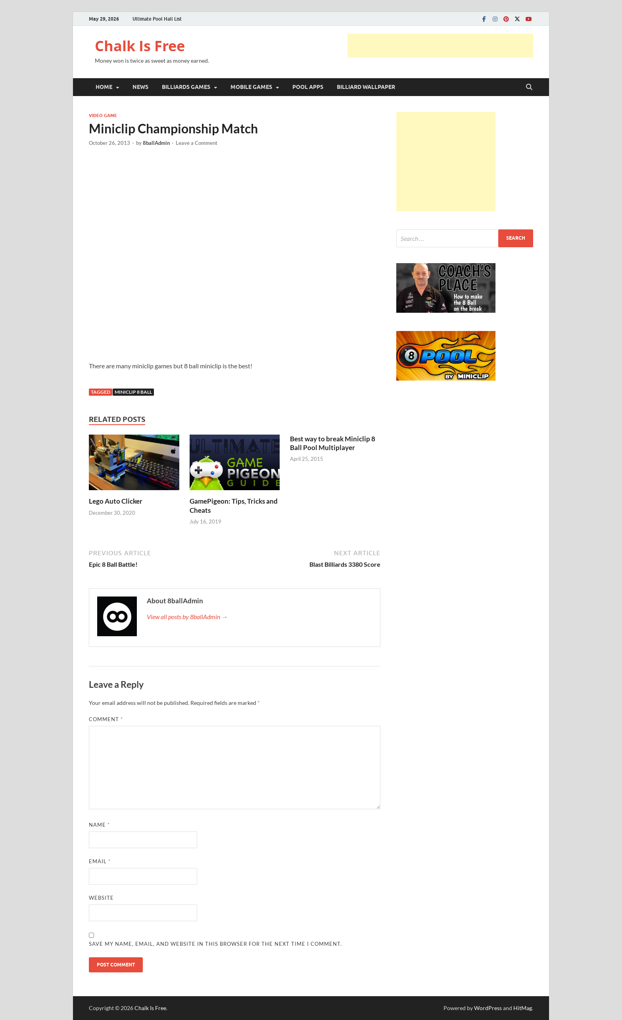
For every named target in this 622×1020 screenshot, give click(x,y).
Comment (106, 719)
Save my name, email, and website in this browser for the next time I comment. (215, 944)
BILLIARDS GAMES (186, 87)
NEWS (140, 87)
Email (100, 861)
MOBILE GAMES (251, 87)
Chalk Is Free (140, 46)
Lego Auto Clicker (115, 501)
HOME (104, 87)
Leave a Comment (196, 143)
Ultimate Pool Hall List (157, 19)
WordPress (488, 1008)
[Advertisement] (440, 46)
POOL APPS (307, 87)
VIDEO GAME (103, 115)
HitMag (522, 1008)
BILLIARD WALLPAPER (366, 87)
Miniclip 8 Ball (133, 392)
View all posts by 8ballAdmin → (187, 616)
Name (99, 825)
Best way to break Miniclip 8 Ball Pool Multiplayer (332, 443)
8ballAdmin (156, 143)
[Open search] (529, 87)
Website (101, 898)
